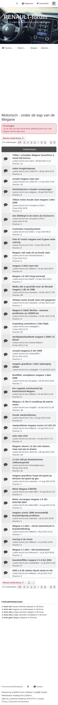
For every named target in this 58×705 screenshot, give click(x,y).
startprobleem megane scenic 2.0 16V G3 (34, 425)
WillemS (32, 269)
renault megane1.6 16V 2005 (27, 351)
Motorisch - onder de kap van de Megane (28, 117)
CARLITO (33, 171)
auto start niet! (20, 436)
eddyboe (32, 192)
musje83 (32, 407)
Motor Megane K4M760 (24, 489)
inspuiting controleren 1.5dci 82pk (30, 323)
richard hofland (35, 343)
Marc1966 (33, 492)
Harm (31, 161)
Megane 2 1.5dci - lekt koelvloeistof (30, 549)
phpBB (14, 692)
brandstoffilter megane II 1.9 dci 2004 (32, 560)
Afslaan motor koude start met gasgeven (33, 300)
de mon (32, 439)
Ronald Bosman (35, 255)
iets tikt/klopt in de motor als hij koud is (33, 216)
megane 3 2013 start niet (25, 266)
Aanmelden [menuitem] (43, 3)
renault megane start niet (25, 179)
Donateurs (18, 687)
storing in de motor (22, 539)
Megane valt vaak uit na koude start (31, 252)
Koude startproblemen (24, 415)
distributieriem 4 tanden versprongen (32, 189)
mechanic (33, 292)
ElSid (31, 232)
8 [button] (51, 142)
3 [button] (34, 142)
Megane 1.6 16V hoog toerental (28, 276)
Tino (31, 418)
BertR (31, 279)
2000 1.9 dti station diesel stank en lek (32, 570)
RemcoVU (33, 553)
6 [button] (45, 142)
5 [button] (41, 142)
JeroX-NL (33, 452)
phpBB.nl (28, 695)
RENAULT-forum (25, 17)
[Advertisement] (29, 82)
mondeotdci (34, 563)
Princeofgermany (36, 465)
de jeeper (33, 381)
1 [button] (27, 142)
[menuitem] (38, 686)
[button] (19, 142)
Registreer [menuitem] (27, 3)
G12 (31, 245)
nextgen (41, 699)
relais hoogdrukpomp (23, 168)
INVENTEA (31, 699)
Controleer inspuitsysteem (26, 229)
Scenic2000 (34, 354)
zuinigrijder (33, 326)
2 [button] (31, 142)
